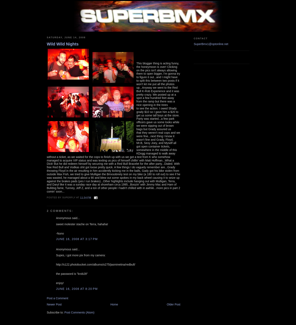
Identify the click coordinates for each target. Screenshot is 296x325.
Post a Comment (57, 298)
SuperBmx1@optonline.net (211, 44)
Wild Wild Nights (63, 44)
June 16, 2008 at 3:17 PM (77, 239)
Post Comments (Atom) (79, 312)
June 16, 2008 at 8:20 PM (77, 288)
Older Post (173, 304)
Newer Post (54, 304)
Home (114, 304)
